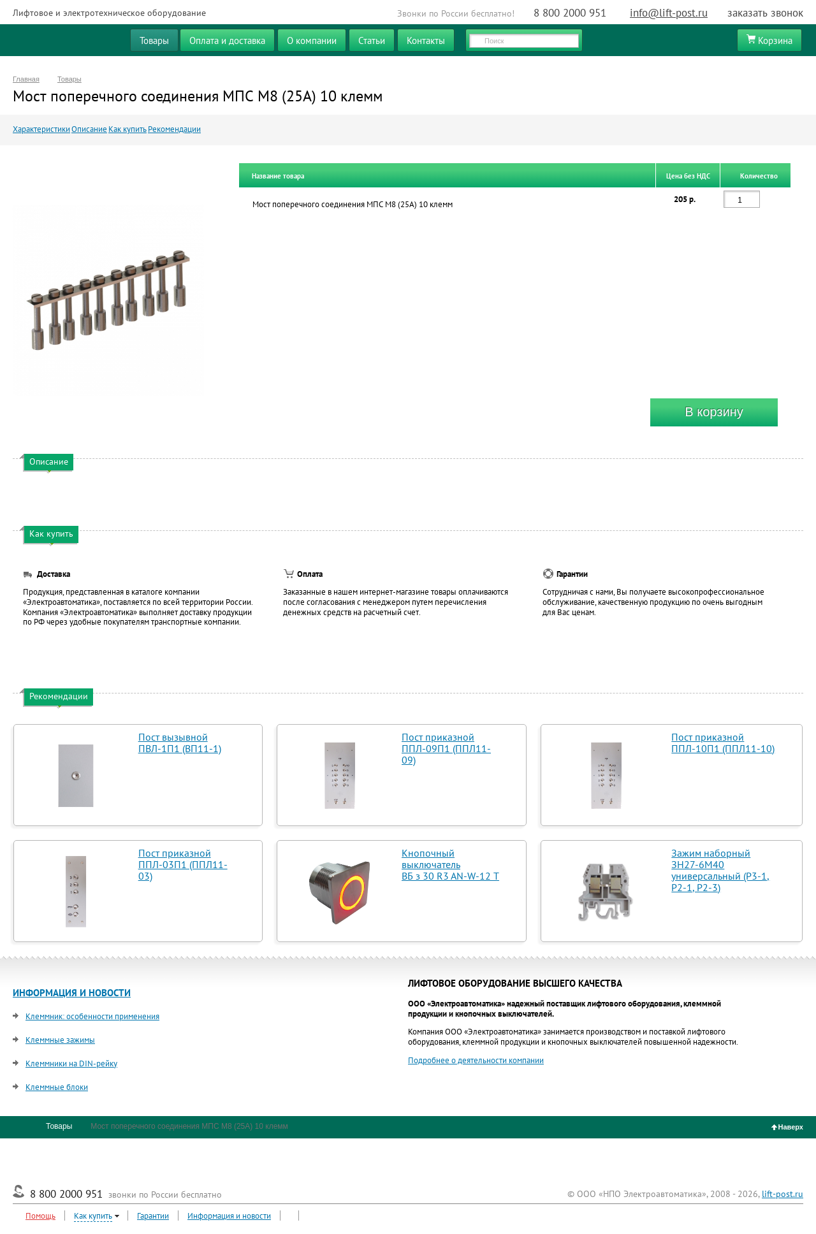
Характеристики (41, 129)
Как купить (127, 129)
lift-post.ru (782, 1194)
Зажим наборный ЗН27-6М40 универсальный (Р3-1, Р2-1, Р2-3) (720, 870)
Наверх (787, 1127)
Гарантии (153, 1215)
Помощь (40, 1215)
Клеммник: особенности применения (92, 1016)
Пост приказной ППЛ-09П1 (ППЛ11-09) (446, 748)
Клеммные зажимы (60, 1039)
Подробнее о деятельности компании (476, 1060)
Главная (26, 79)
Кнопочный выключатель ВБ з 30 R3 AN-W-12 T (450, 864)
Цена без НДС (688, 175)
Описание (89, 129)
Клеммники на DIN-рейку (71, 1063)
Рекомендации (174, 129)
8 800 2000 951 (570, 13)
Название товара (278, 175)
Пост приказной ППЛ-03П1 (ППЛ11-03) (183, 864)
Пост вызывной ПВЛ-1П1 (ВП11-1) (179, 742)
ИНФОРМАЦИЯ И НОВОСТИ (72, 993)
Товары (69, 79)
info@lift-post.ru (669, 13)
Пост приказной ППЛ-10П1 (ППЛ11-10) (723, 742)
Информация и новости (229, 1215)
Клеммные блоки (57, 1087)
